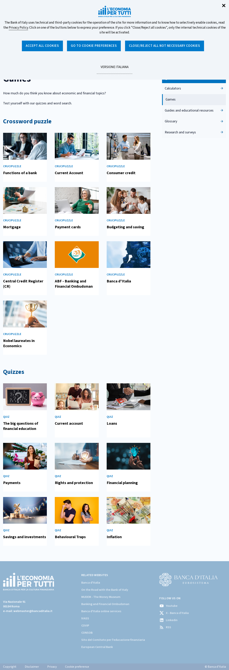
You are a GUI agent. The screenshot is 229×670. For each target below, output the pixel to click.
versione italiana (114, 69)
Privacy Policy (18, 27)
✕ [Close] (223, 6)
